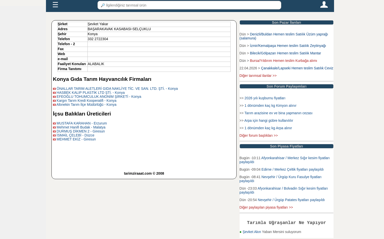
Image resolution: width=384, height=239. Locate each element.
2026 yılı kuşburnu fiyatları (265, 98)
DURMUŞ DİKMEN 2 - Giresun (81, 131)
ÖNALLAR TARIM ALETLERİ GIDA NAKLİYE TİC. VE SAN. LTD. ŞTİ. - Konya (117, 89)
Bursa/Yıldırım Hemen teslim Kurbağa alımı (283, 61)
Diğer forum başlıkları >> (259, 135)
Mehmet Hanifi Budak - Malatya (81, 127)
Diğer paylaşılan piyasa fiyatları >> (266, 207)
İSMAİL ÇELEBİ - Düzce (75, 135)
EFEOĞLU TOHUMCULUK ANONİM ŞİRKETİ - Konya (99, 97)
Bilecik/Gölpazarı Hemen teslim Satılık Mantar (285, 53)
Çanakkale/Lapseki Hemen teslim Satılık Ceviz (297, 68)
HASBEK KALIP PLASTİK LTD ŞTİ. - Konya (91, 93)
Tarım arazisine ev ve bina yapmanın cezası (279, 113)
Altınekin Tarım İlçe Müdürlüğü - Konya (86, 105)
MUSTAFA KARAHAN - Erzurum (82, 123)
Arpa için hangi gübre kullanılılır (268, 120)
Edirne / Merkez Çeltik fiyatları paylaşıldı (293, 169)
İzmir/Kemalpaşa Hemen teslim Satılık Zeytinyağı (288, 46)
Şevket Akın (252, 233)
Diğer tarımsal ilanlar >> (258, 76)
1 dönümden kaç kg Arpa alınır (268, 128)
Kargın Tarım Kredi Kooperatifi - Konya (86, 101)
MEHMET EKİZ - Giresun (76, 139)
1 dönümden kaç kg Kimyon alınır (271, 106)
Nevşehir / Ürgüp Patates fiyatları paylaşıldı (291, 200)
